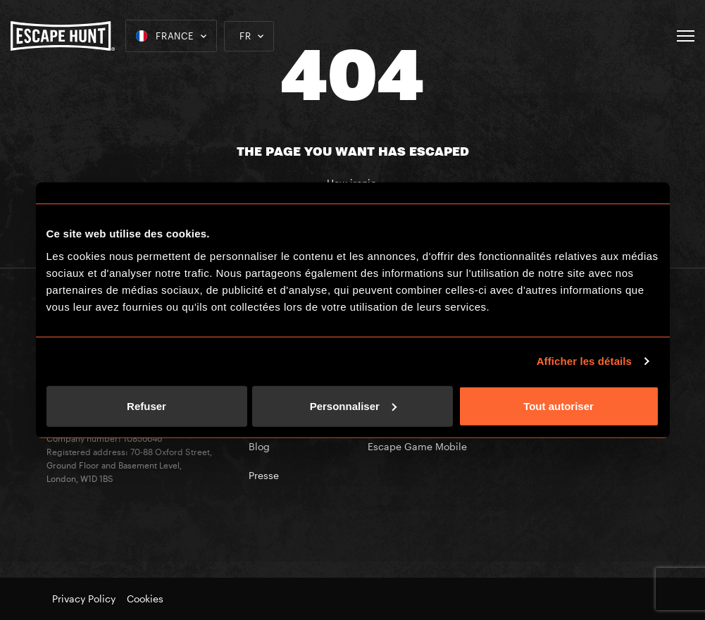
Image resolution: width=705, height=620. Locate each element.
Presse (264, 475)
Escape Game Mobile (417, 446)
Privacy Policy (84, 598)
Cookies (145, 598)
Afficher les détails (584, 361)
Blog (259, 446)
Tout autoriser (558, 405)
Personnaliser (353, 405)
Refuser (146, 405)
